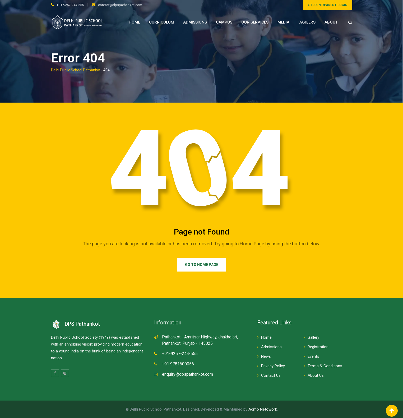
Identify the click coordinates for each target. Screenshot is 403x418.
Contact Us (271, 375)
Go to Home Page (201, 265)
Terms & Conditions (325, 366)
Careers (307, 22)
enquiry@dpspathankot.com (187, 374)
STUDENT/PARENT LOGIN (328, 5)
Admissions (195, 22)
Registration (318, 346)
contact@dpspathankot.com (120, 5)
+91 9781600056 (178, 363)
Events (313, 356)
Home (134, 22)
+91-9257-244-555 (70, 5)
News (266, 356)
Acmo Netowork (262, 409)
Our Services (254, 22)
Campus (224, 22)
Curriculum (161, 22)
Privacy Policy (273, 366)
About (331, 22)
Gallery (313, 337)
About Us (316, 375)
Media (283, 22)
